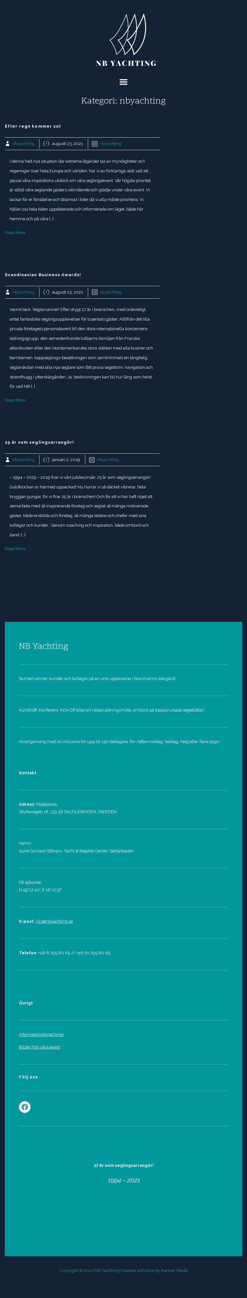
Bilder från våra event (39, 1047)
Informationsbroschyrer (41, 1034)
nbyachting (23, 143)
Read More (15, 232)
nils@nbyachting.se (54, 921)
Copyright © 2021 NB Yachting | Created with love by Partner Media (123, 1270)
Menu (123, 81)
